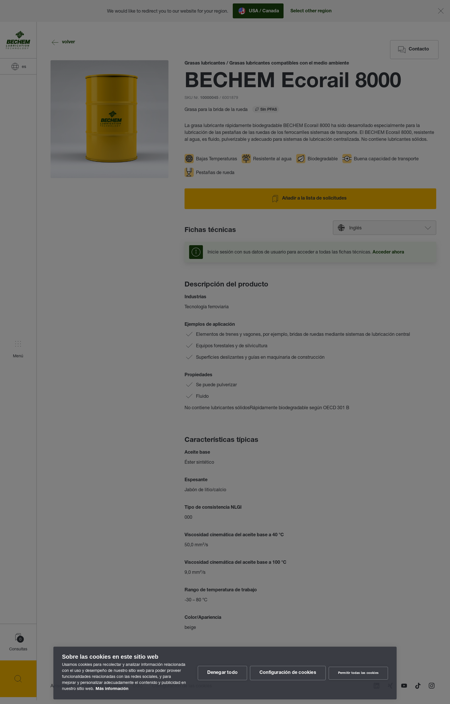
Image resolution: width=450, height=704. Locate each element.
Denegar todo (222, 673)
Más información (112, 689)
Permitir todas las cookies (358, 673)
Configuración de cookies (287, 673)
